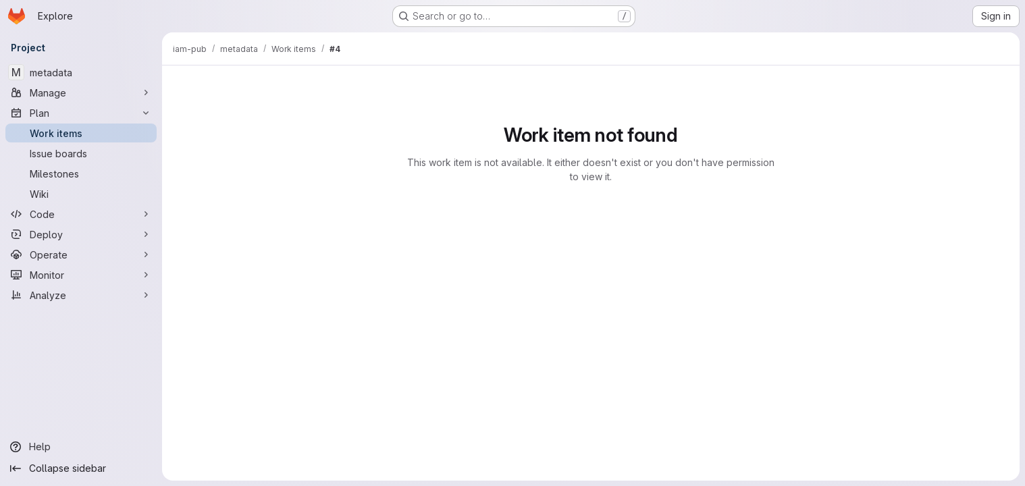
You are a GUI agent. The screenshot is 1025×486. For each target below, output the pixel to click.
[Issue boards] (81, 153)
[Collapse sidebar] (81, 468)
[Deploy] (81, 234)
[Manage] (81, 92)
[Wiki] (81, 193)
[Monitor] (81, 274)
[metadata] (81, 72)
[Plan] (81, 112)
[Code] (81, 214)
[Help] (81, 446)
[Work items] (81, 133)
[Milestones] (81, 173)
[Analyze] (81, 295)
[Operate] (81, 254)
